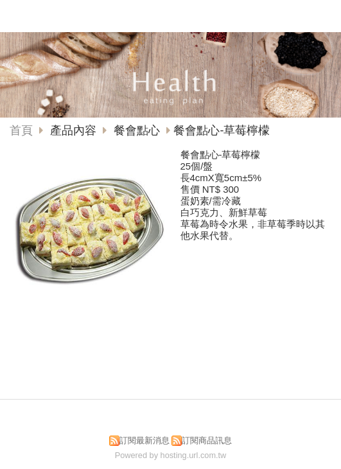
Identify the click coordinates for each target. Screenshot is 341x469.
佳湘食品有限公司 (160, 13)
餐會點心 (137, 130)
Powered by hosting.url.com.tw (171, 455)
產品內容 (75, 130)
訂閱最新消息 (144, 440)
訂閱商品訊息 (207, 440)
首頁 (21, 130)
